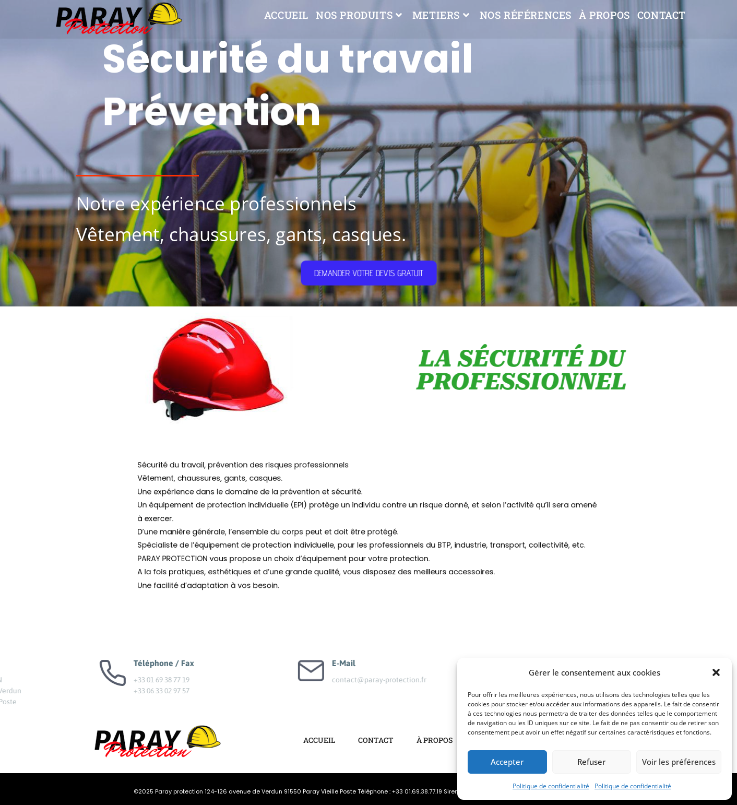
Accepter (507, 761)
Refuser (591, 761)
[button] (716, 672)
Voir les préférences (679, 761)
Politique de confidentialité (551, 786)
